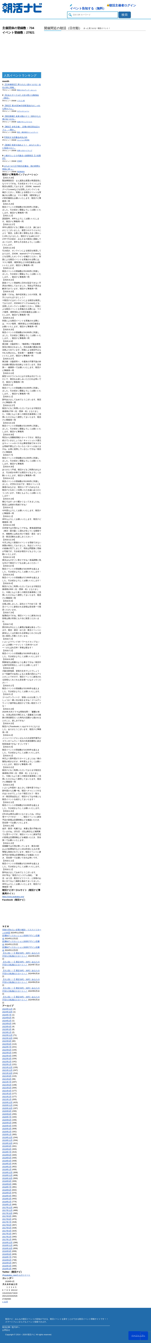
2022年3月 (7, 1058)
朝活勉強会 (21, 171)
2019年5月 (7, 1158)
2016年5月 (7, 1263)
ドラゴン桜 (21, 100)
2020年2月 (7, 1131)
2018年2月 (7, 1202)
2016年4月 (7, 1266)
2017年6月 (7, 1225)
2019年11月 (7, 1140)
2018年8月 (7, 1184)
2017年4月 (7, 1231)
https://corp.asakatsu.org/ (13, 896)
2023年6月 (7, 1023)
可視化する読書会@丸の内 (15, 137)
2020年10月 (7, 1108)
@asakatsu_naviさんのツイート (16, 1275)
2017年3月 (7, 1234)
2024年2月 (7, 1021)
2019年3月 (7, 1163)
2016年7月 (7, 1257)
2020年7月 (7, 1117)
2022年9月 (7, 1041)
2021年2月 (7, 1096)
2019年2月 (7, 1166)
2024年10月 (7, 1012)
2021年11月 (7, 1070)
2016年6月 (7, 1260)
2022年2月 (7, 1061)
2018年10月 (7, 1178)
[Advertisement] (21, 53)
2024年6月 (7, 1018)
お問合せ (6, 1330)
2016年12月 (7, 1242)
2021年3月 (7, 1093)
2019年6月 (7, 1155)
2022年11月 (7, 1035)
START (19, 161)
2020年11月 (7, 1105)
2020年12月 (7, 1102)
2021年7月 (7, 1082)
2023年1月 (7, 1032)
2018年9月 (7, 1181)
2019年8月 (7, 1149)
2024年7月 (7, 1015)
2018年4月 (7, 1196)
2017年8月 (7, 1219)
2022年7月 (7, 1047)
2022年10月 (7, 1038)
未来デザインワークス (24, 122)
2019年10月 (7, 1143)
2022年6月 (7, 1050)
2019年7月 (7, 1152)
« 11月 (5, 1302)
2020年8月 (7, 1114)
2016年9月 (7, 1251)
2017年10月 (7, 1213)
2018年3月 (7, 1199)
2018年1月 (7, 1204)
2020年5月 (7, 1123)
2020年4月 (7, 1126)
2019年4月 (7, 1161)
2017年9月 (7, 1216)
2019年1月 (7, 1169)
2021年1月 (7, 1099)
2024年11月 (7, 1009)
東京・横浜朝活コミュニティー (27, 132)
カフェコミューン (23, 111)
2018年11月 (7, 1175)
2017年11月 (7, 1210)
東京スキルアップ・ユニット (27, 90)
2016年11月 (7, 1245)
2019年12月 (7, 1137)
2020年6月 (7, 1120)
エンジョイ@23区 (23, 140)
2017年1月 (7, 1239)
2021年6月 (7, 1085)
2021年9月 (7, 1076)
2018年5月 (7, 1193)
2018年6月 (7, 1190)
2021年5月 (7, 1088)
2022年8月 (7, 1044)
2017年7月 (7, 1222)
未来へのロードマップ (24, 150)
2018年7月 (7, 1187)
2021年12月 (7, 1067)
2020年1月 (7, 1134)
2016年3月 (7, 1269)
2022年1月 (7, 1064)
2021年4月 (7, 1091)
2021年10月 (7, 1073)
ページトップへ (138, 1335)
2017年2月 (7, 1237)
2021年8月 (7, 1079)
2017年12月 (7, 1207)
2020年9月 (7, 1111)
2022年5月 (7, 1053)
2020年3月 (7, 1128)
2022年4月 (7, 1056)
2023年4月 (7, 1026)
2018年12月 (7, 1172)
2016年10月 (7, 1248)
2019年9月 (7, 1146)
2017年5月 (7, 1228)
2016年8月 (7, 1254)
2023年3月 (7, 1029)
